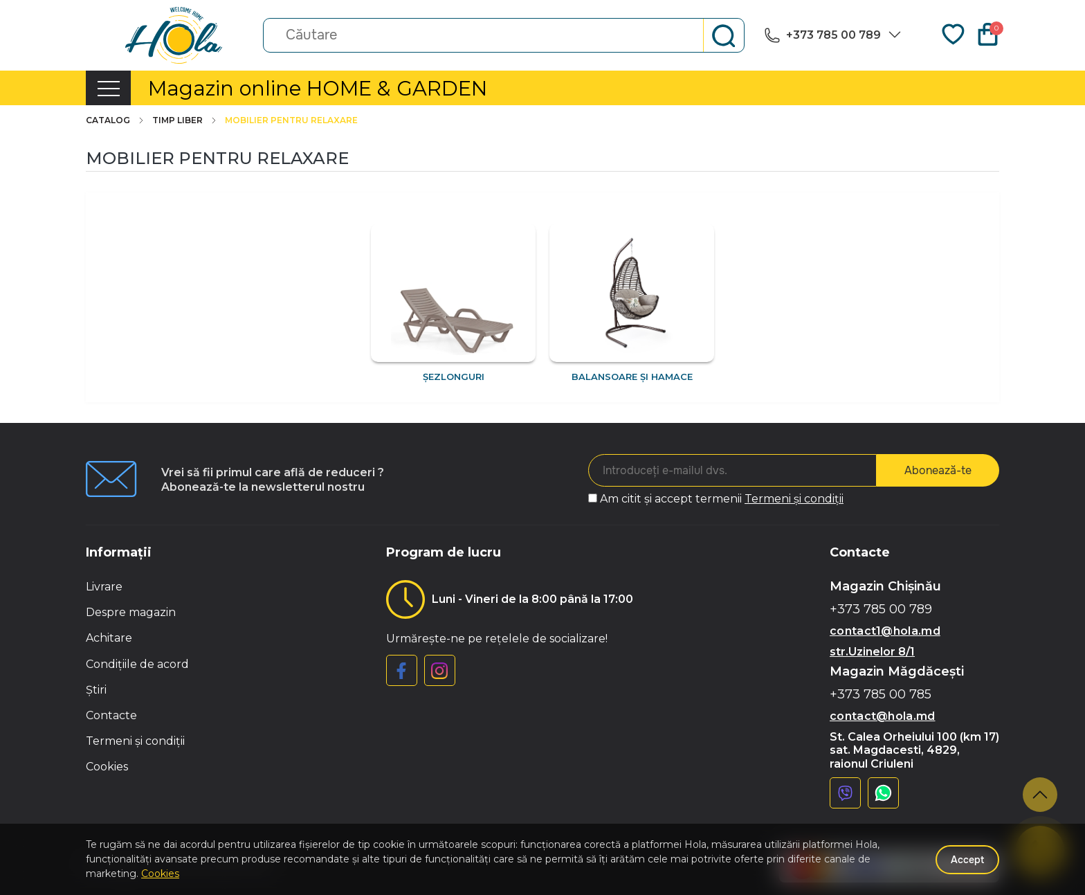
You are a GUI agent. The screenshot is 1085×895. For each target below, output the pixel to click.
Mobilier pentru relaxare (291, 120)
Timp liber (185, 120)
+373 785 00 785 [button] (880, 694)
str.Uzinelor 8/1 (872, 651)
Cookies (107, 766)
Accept (967, 859)
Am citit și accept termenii (722, 498)
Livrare (104, 586)
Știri (96, 689)
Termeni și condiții (794, 498)
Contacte (111, 715)
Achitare (109, 637)
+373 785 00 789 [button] (881, 609)
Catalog (115, 120)
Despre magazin (131, 612)
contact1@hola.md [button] (885, 631)
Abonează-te (938, 470)
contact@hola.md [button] (883, 716)
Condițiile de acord (137, 664)
